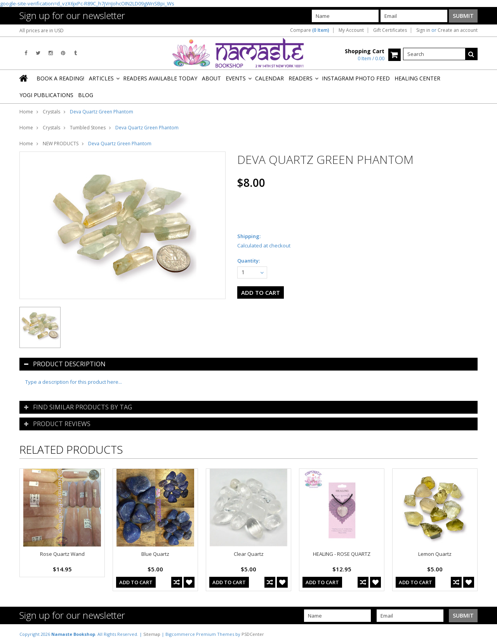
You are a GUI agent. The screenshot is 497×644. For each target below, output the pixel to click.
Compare (309, 30)
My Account (351, 30)
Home (26, 111)
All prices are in (41, 30)
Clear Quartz (249, 553)
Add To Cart (136, 582)
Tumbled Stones (88, 127)
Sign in (423, 30)
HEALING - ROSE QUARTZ (341, 553)
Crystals (51, 111)
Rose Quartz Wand (62, 553)
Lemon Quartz (435, 553)
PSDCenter (253, 634)
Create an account (458, 30)
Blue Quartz (155, 553)
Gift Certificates (390, 30)
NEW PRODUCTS (60, 143)
